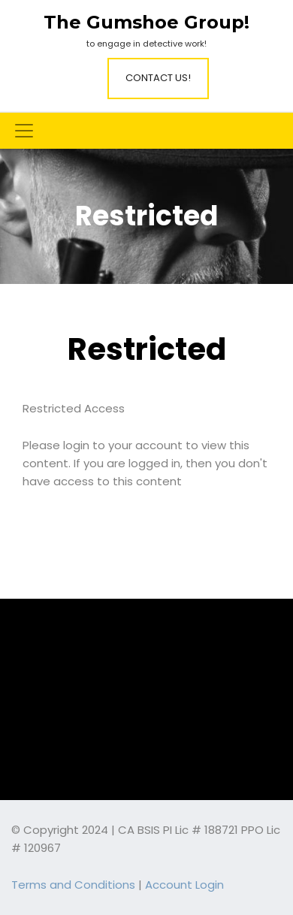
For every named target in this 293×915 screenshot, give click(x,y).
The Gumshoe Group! (146, 23)
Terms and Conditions (73, 884)
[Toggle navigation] (24, 130)
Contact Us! (158, 78)
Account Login (184, 884)
